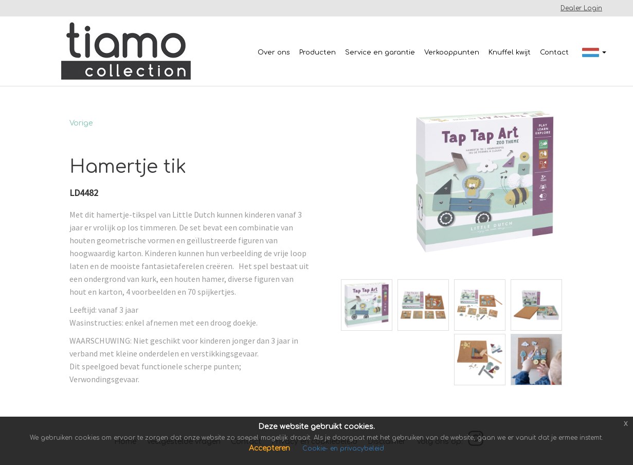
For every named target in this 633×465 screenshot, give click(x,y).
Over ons (274, 52)
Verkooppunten (451, 52)
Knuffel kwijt (510, 52)
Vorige (81, 123)
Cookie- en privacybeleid (343, 448)
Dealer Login (581, 8)
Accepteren (270, 448)
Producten (317, 52)
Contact (554, 52)
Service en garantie (380, 52)
